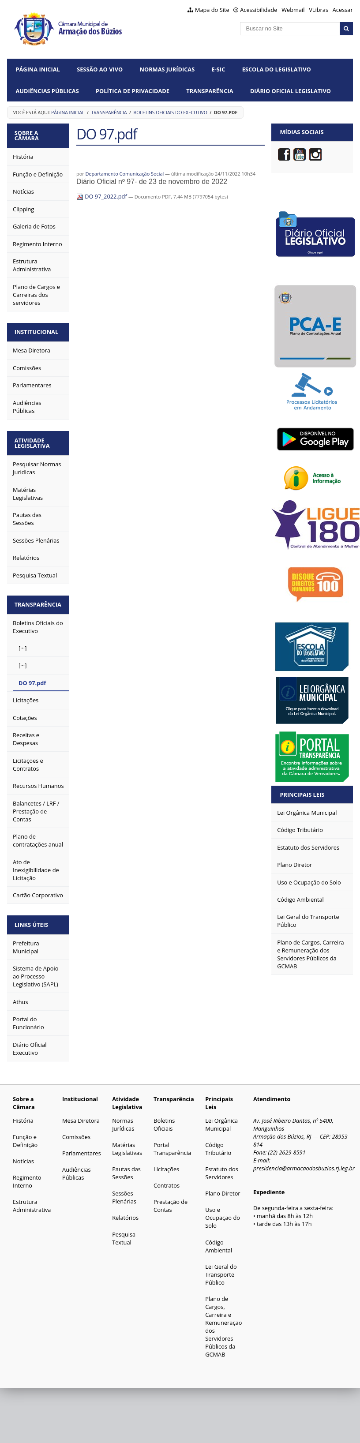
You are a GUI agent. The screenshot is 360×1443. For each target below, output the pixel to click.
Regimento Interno (27, 1176)
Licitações (166, 1164)
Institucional (38, 330)
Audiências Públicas (47, 91)
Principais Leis (302, 794)
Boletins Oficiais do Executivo (170, 112)
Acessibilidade (258, 10)
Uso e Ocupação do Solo (222, 1212)
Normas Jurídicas (167, 69)
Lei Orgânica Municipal (221, 1119)
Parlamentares (81, 1148)
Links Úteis (32, 920)
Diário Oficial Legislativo (290, 91)
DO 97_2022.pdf (102, 196)
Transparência (209, 91)
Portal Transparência (172, 1143)
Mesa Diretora (81, 1115)
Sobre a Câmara (28, 135)
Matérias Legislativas (127, 1143)
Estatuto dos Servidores (221, 1168)
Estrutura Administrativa (32, 1200)
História (23, 1115)
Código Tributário (218, 1143)
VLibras (318, 10)
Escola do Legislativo (276, 69)
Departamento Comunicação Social (124, 173)
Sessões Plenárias (124, 1192)
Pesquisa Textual (123, 1233)
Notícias (23, 1156)
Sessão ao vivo (100, 69)
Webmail (292, 10)
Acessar (343, 10)
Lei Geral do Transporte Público (220, 1269)
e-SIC (218, 69)
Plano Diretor (222, 1188)
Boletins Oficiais (164, 1119)
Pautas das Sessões (126, 1168)
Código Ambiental (218, 1241)
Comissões (76, 1132)
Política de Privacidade (132, 91)
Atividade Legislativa (33, 440)
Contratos (167, 1180)
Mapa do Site (212, 10)
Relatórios (125, 1212)
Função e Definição (25, 1135)
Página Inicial (38, 69)
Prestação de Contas (171, 1200)
